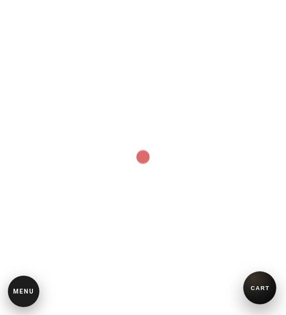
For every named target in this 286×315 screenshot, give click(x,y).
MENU (23, 291)
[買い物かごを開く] (259, 287)
